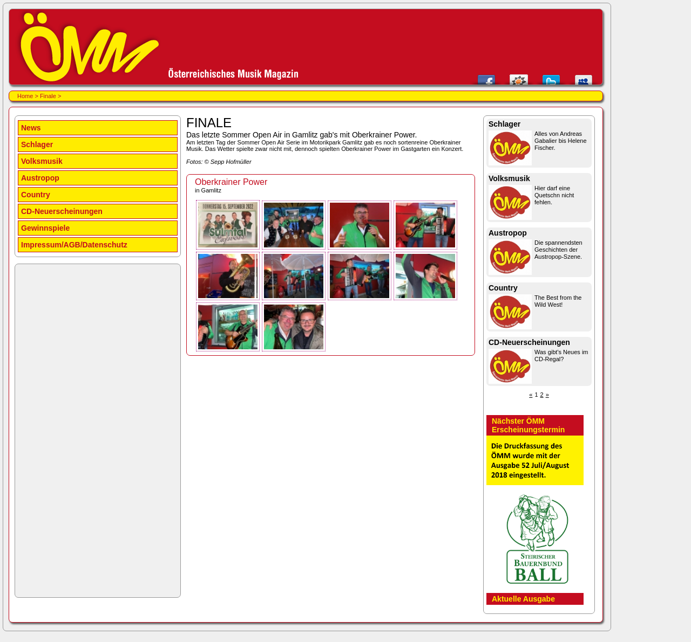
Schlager (37, 144)
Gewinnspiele (45, 228)
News (31, 127)
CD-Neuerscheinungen (62, 211)
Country (35, 194)
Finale (48, 96)
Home (25, 96)
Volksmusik (42, 161)
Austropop (40, 178)
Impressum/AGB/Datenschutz (74, 244)
